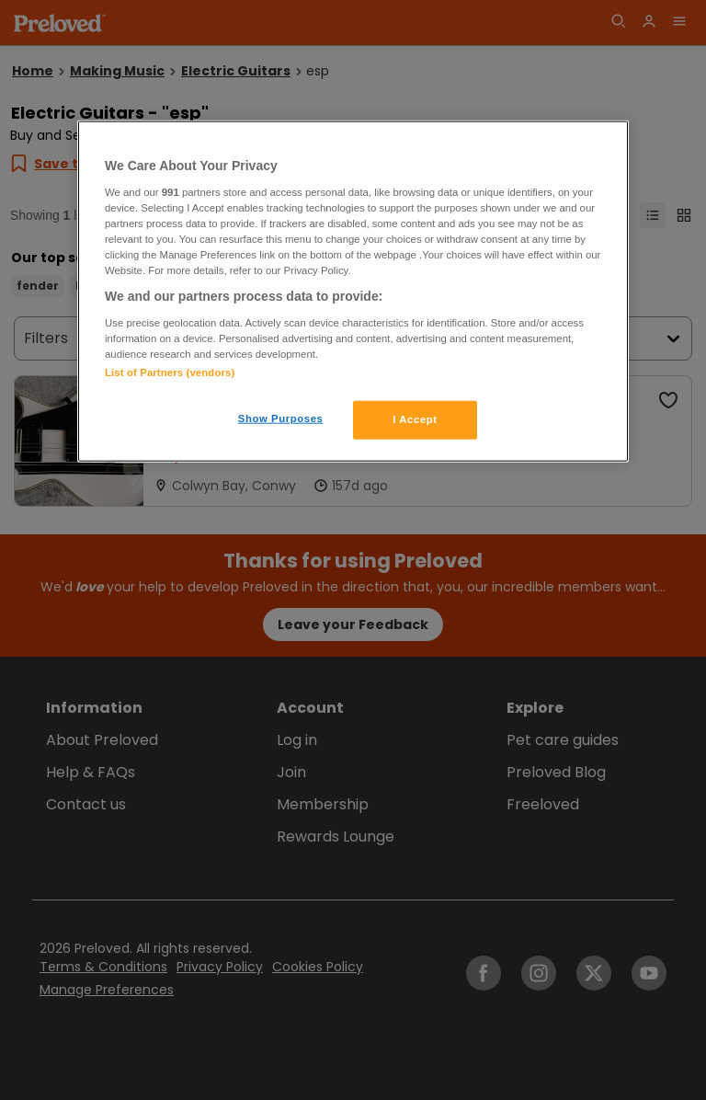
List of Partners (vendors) (169, 372)
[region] (353, 291)
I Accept (415, 419)
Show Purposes (281, 418)
